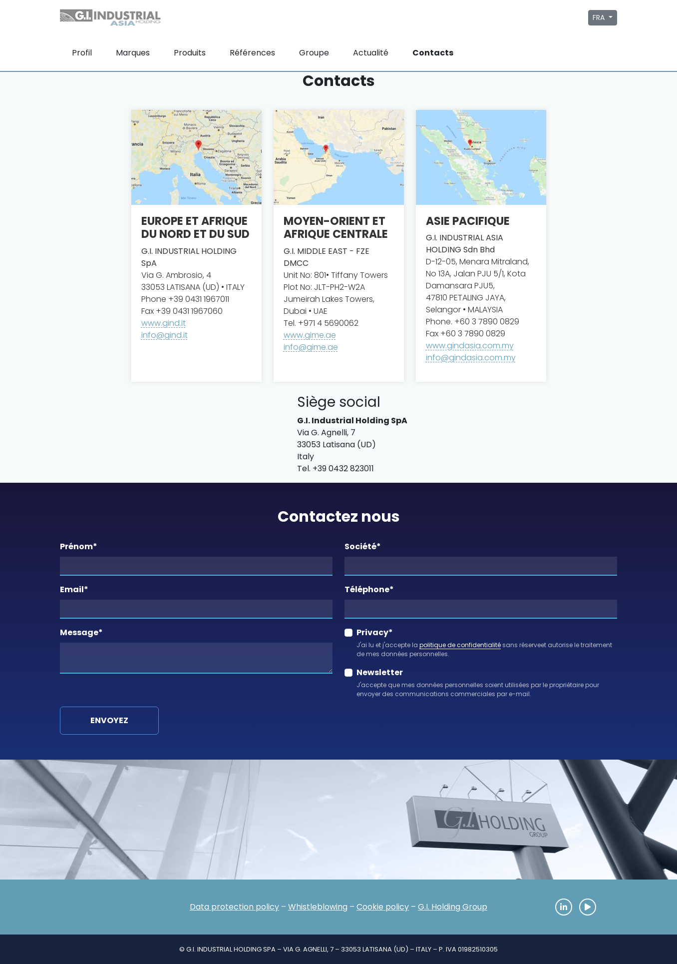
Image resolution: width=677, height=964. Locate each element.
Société (362, 546)
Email (74, 589)
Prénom (78, 546)
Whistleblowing (317, 907)
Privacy (374, 632)
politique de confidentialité (460, 645)
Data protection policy (234, 907)
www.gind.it (163, 323)
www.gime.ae (310, 335)
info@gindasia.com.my (471, 357)
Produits (190, 52)
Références (252, 52)
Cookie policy (382, 907)
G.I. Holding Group (452, 907)
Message (81, 632)
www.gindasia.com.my (470, 345)
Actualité (370, 52)
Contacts (432, 52)
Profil (82, 52)
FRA (600, 17)
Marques (133, 52)
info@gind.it (164, 335)
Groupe (314, 52)
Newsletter (379, 672)
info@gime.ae (311, 347)
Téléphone (369, 589)
